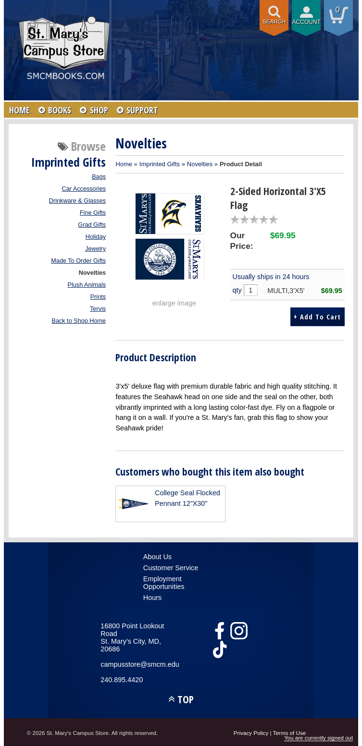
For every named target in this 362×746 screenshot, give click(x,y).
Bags (99, 176)
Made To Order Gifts (78, 260)
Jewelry (95, 248)
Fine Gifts (93, 212)
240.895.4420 (121, 679)
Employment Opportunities (164, 581)
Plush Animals (87, 284)
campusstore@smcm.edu (138, 663)
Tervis (98, 309)
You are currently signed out (318, 738)
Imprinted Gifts (159, 164)
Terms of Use (289, 732)
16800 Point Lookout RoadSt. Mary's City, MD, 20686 (132, 636)
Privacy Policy (251, 732)
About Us (157, 556)
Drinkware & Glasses (77, 200)
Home (123, 164)
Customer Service (170, 567)
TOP (185, 698)
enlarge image (174, 303)
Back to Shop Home (78, 321)
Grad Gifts (92, 224)
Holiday (96, 236)
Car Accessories (84, 188)
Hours (152, 596)
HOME (19, 110)
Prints (98, 297)
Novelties (92, 272)
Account (306, 22)
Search (274, 21)
